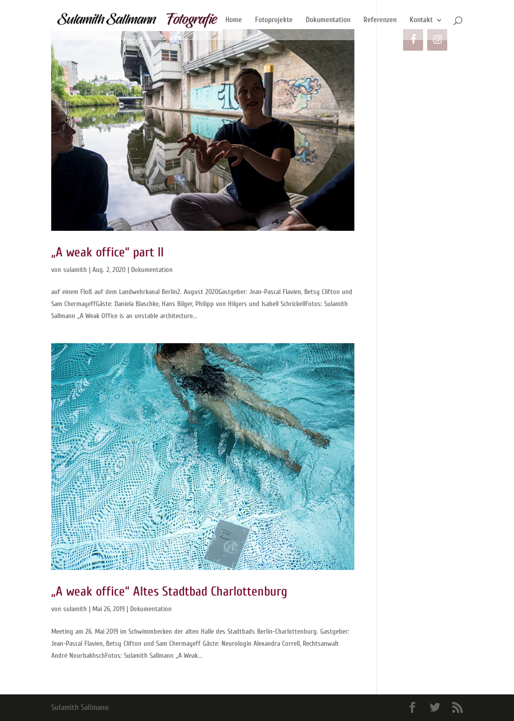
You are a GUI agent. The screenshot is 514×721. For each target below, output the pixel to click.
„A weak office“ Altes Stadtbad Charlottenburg (169, 591)
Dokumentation (328, 20)
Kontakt (421, 20)
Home (233, 20)
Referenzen (380, 20)
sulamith (75, 269)
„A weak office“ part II (107, 252)
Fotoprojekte (274, 20)
